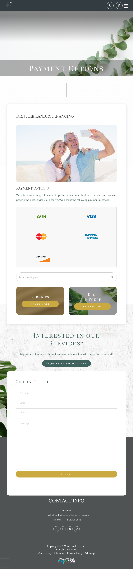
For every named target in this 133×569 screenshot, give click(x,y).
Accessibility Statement (51, 553)
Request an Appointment (66, 363)
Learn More (40, 303)
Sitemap (90, 553)
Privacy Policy (75, 553)
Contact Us (92, 306)
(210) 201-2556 (73, 520)
